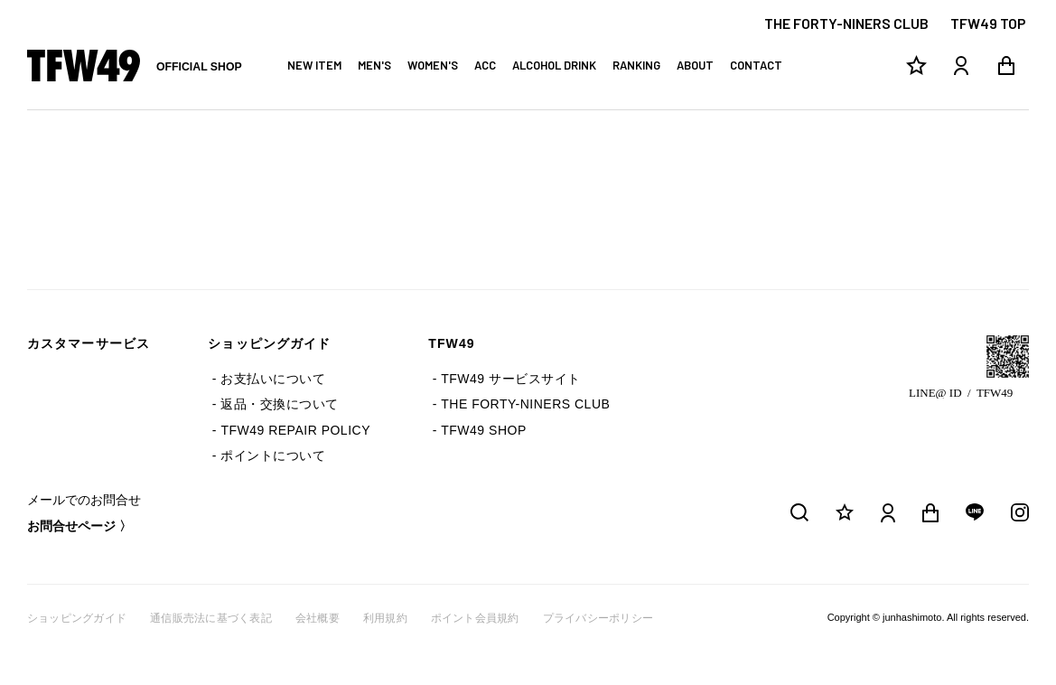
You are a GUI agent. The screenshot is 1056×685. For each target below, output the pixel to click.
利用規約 (385, 618)
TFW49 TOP (988, 23)
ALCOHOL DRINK (554, 65)
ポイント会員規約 (475, 618)
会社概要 (317, 618)
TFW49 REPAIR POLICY (295, 430)
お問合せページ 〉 (79, 526)
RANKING (636, 65)
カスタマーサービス (88, 343)
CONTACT (756, 65)
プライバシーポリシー (598, 618)
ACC (485, 65)
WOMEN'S (432, 65)
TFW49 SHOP (483, 430)
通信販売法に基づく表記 (211, 618)
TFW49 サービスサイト (510, 378)
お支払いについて (272, 378)
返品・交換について (279, 404)
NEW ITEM (314, 65)
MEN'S (374, 65)
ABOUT (695, 65)
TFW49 (451, 343)
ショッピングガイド (269, 343)
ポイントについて (272, 455)
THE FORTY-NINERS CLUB (846, 23)
